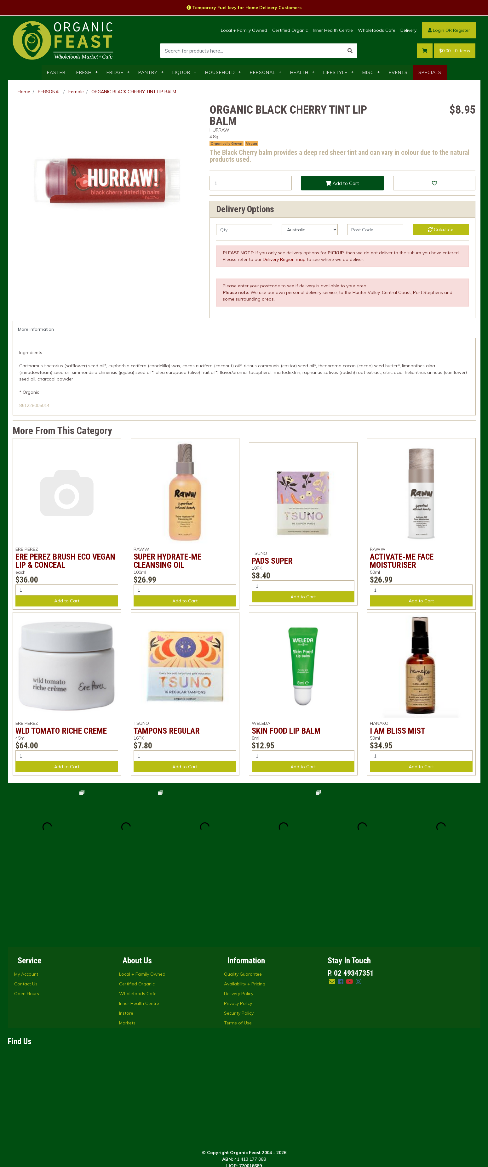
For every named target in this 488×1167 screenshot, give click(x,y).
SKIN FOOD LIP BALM (286, 731)
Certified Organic (290, 30)
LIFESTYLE (335, 72)
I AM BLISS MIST (397, 731)
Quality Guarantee (243, 895)
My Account (26, 895)
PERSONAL (262, 72)
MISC (368, 72)
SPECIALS (429, 72)
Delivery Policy (238, 915)
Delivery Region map (284, 259)
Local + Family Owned (244, 30)
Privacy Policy (238, 924)
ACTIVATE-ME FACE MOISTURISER (401, 561)
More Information (36, 329)
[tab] (36, 329)
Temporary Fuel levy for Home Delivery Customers (244, 7)
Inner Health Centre (333, 30)
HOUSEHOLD (220, 72)
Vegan (251, 143)
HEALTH (299, 72)
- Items (454, 51)
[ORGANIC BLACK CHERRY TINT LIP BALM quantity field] (251, 183)
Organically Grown (226, 143)
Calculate (440, 229)
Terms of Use (238, 944)
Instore (126, 934)
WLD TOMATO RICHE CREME (61, 731)
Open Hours (26, 915)
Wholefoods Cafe (376, 30)
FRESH (84, 72)
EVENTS (398, 72)
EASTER (56, 72)
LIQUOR (181, 72)
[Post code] (375, 229)
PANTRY (148, 72)
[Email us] (332, 903)
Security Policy (239, 934)
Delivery (408, 30)
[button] (434, 183)
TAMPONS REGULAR (167, 731)
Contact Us (25, 905)
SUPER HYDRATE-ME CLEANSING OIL (167, 561)
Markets (127, 944)
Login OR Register (449, 30)
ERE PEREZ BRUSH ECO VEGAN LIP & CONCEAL (65, 561)
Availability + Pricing (244, 905)
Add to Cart (342, 183)
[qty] (244, 229)
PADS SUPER (272, 561)
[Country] (310, 229)
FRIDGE (114, 72)
